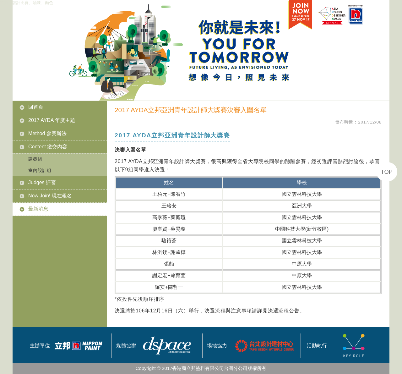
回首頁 (35, 107)
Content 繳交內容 (47, 146)
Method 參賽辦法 (47, 133)
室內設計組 (40, 170)
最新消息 (38, 209)
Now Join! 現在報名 (50, 195)
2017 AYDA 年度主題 (51, 120)
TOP (387, 171)
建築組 (35, 159)
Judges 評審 (42, 182)
